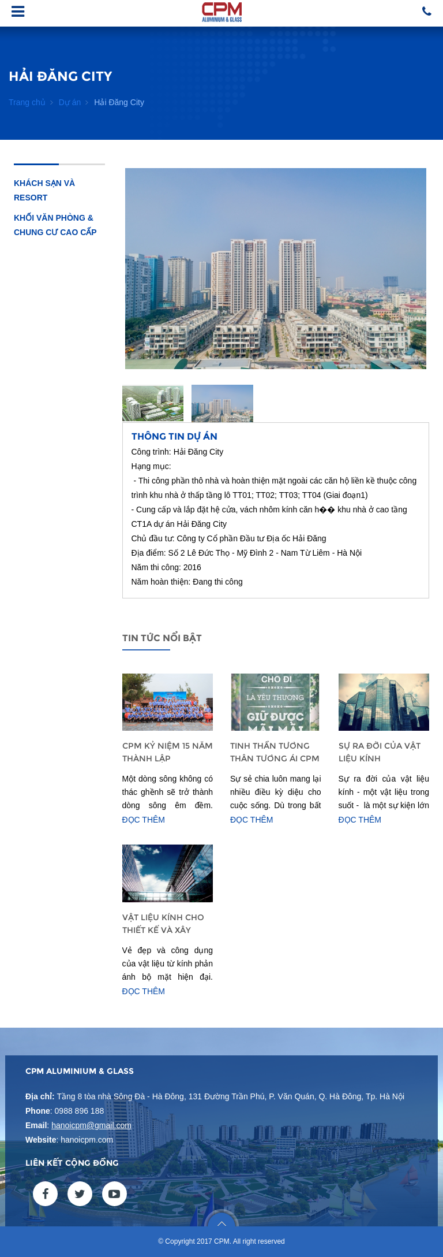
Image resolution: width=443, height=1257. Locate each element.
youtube (114, 1193)
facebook (45, 1193)
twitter (79, 1193)
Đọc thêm (144, 819)
